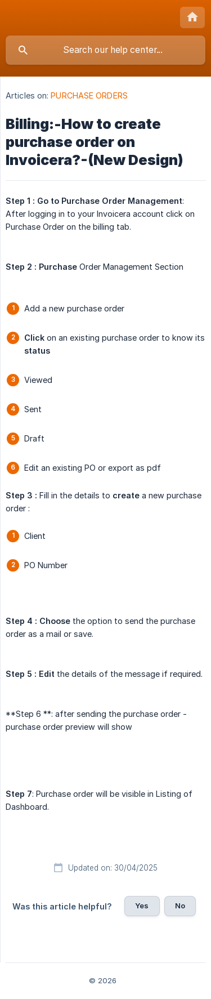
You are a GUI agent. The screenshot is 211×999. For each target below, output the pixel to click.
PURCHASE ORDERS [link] (89, 95)
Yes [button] (142, 905)
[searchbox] (105, 50)
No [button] (180, 905)
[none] (192, 17)
